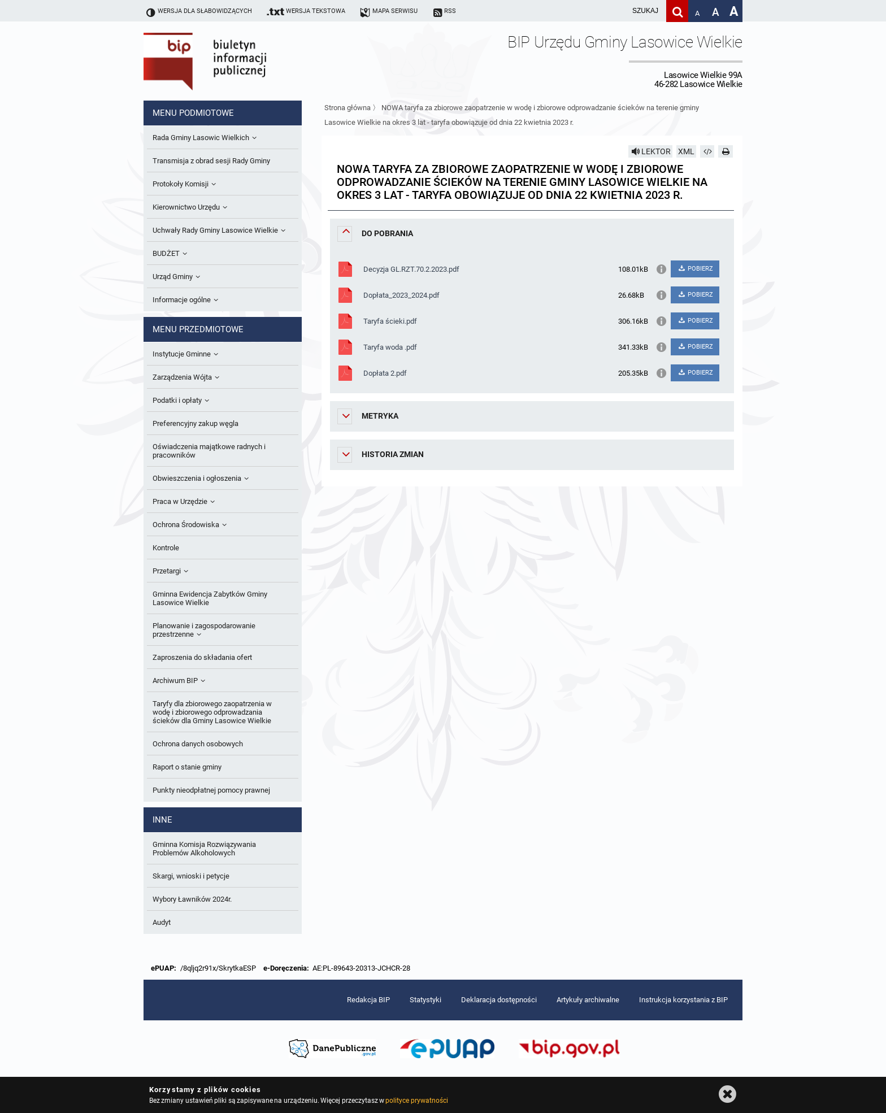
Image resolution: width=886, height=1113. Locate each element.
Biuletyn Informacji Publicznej (237, 61)
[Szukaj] (677, 11)
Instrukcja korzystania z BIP (683, 999)
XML (686, 151)
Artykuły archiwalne (588, 999)
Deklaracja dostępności (499, 999)
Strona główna (347, 107)
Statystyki (425, 999)
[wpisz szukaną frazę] (617, 11)
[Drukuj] (725, 151)
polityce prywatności (416, 1101)
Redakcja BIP (368, 999)
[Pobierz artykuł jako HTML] (707, 151)
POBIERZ (695, 268)
